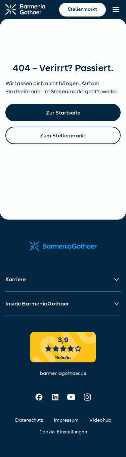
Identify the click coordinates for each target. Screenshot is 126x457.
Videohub (100, 420)
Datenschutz (29, 420)
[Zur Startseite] (25, 9)
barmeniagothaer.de (63, 373)
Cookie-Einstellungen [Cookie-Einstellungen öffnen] (63, 432)
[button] (63, 279)
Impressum (66, 420)
